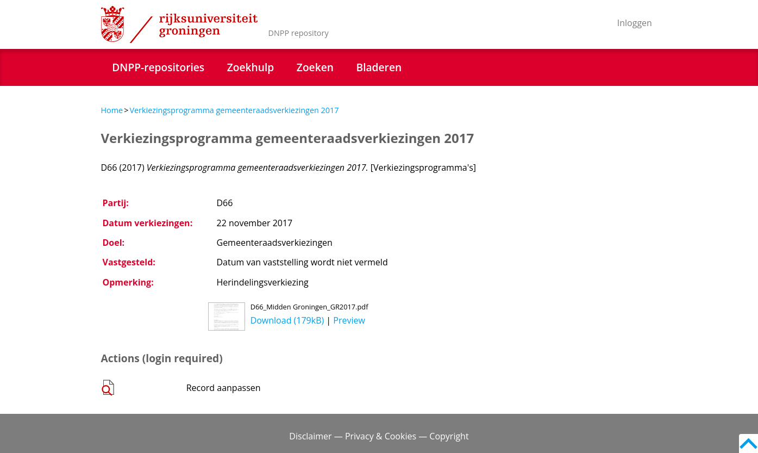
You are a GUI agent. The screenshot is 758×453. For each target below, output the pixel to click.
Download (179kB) (287, 320)
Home (112, 110)
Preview (349, 320)
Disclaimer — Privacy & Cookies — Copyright (378, 436)
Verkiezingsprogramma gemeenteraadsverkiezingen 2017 (234, 110)
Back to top (748, 443)
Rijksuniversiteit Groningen (179, 24)
